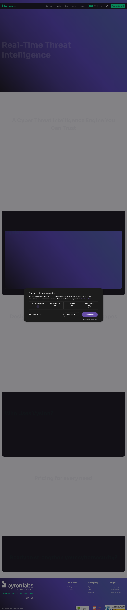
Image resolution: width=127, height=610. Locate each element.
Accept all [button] (90, 314)
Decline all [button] (71, 314)
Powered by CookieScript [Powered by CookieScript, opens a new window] (90, 319)
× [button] (100, 290)
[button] (36, 314)
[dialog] (63, 305)
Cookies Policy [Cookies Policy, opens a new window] (86, 299)
